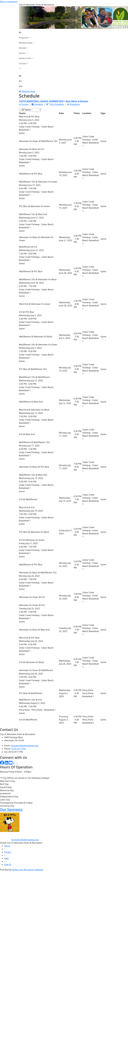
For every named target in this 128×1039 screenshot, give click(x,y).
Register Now (28, 91)
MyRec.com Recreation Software (27, 869)
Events (22, 53)
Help (6, 858)
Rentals (22, 48)
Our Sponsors (11, 809)
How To (7, 864)
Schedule (37, 104)
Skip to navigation (8, 1)
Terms (7, 845)
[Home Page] (26, 32)
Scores (23, 104)
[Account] (26, 68)
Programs (24, 37)
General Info (25, 58)
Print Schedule (55, 104)
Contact (22, 63)
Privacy (7, 852)
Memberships (26, 42)
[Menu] (21, 86)
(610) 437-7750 (19, 748)
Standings (73, 104)
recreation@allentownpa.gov (24, 745)
